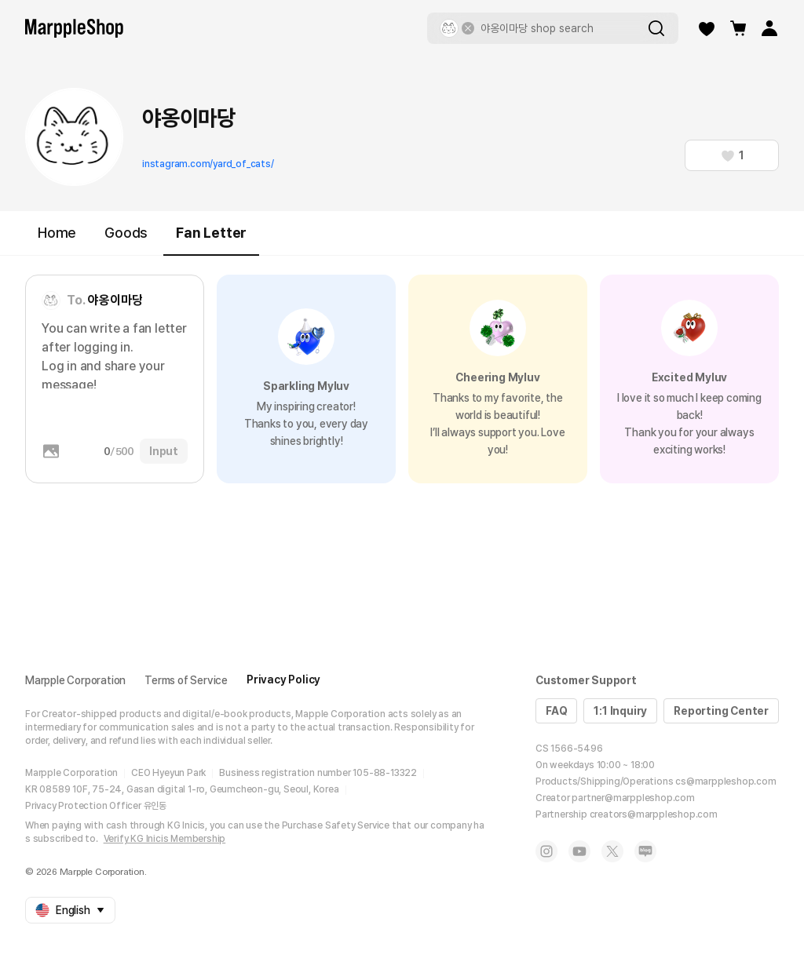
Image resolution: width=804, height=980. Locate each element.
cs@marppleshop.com (725, 781)
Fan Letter (211, 239)
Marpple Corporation (75, 680)
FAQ (556, 711)
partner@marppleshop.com (633, 797)
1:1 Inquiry (620, 711)
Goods (126, 232)
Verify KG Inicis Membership (165, 838)
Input (163, 451)
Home (57, 232)
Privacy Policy (283, 679)
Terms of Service (186, 680)
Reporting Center (721, 711)
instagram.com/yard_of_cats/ (208, 163)
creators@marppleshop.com (654, 814)
